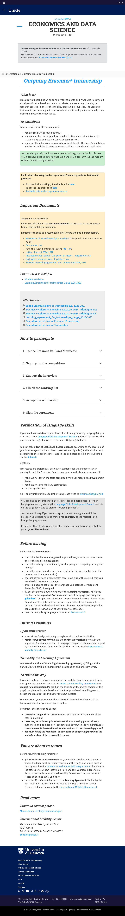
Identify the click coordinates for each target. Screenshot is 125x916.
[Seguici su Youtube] (27, 891)
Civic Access (23, 864)
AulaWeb (32, 457)
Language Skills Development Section (57, 436)
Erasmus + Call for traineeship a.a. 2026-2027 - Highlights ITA (61, 309)
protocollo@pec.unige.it (81, 899)
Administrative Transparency (30, 860)
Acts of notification (26, 872)
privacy (72, 910)
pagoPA (21, 883)
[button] (3, 2)
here (72, 184)
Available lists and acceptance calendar (47, 191)
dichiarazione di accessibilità (89, 910)
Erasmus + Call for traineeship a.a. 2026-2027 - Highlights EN (61, 313)
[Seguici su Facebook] (35, 891)
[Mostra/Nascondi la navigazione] (4, 10)
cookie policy (62, 910)
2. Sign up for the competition (44, 363)
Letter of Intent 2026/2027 (39, 252)
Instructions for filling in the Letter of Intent (49, 255)
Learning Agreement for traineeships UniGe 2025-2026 (53, 282)
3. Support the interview (40, 375)
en (69, 248)
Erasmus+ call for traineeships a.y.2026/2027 (49, 238)
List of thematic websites (28, 875)
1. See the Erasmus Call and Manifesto (50, 351)
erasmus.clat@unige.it (91, 494)
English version (62, 259)
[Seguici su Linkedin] (19, 891)
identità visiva (48, 910)
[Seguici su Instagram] (32, 891)
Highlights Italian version (39, 259)
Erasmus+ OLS (78, 612)
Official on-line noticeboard (29, 868)
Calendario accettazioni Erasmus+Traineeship (52, 321)
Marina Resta (27, 811)
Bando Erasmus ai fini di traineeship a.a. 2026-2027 (55, 305)
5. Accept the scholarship (41, 400)
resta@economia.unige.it (49, 811)
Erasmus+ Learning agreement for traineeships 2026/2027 (56, 262)
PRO (20, 879)
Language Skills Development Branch (74, 504)
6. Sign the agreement (38, 412)
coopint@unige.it (29, 834)
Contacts (22, 887)
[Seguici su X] (23, 891)
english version (83, 255)
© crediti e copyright (32, 910)
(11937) (56, 57)
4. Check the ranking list (40, 388)
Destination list (34, 245)
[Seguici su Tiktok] (39, 891)
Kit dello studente (34, 279)
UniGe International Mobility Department (68, 766)
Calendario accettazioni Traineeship (47, 325)
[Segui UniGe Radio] (47, 891)
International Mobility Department (78, 683)
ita (65, 248)
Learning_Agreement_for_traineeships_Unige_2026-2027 (59, 317)
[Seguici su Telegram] (42, 891)
